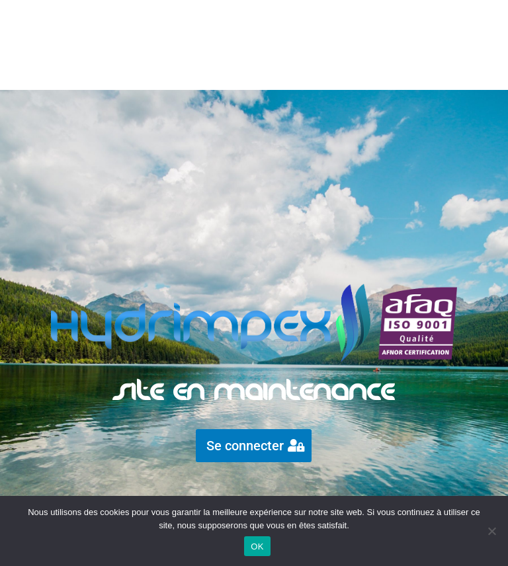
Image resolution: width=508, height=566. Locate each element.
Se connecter (245, 446)
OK (257, 546)
